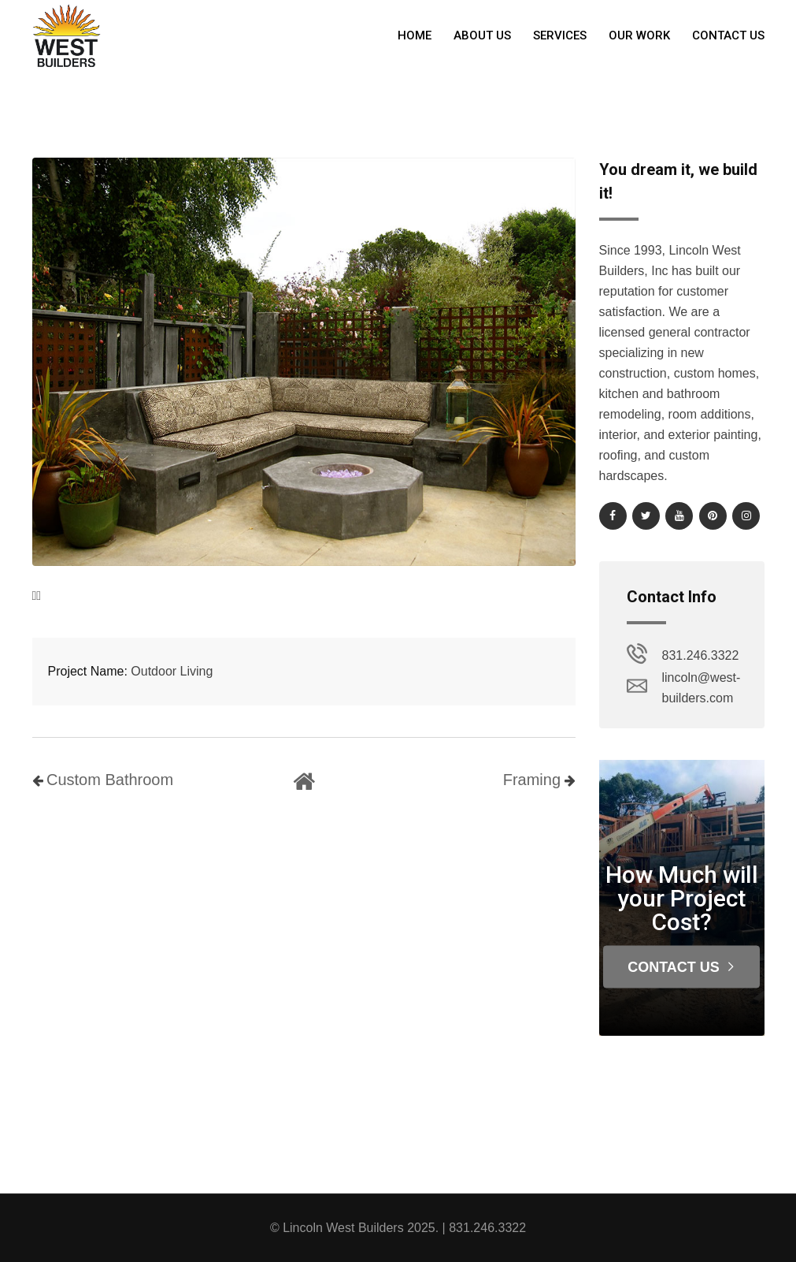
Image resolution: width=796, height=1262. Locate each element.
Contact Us (728, 35)
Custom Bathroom (109, 779)
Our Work (639, 35)
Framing (532, 779)
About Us (482, 35)
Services (560, 35)
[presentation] (34, 596)
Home (414, 35)
